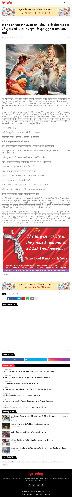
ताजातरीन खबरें (7, 365)
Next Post (66, 350)
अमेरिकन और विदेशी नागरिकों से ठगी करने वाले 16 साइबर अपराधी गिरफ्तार (32, 440)
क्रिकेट (24, 462)
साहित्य (61, 462)
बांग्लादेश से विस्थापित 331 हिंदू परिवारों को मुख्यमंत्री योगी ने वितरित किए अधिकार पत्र (27, 378)
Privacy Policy (38, 494)
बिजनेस (43, 462)
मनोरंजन (55, 462)
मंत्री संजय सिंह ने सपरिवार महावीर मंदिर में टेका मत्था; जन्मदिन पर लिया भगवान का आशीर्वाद (29, 372)
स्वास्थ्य (4, 465)
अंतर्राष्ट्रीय (11, 462)
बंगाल (36, 462)
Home (4, 21)
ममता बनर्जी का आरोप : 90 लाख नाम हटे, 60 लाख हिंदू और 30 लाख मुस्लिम (24, 407)
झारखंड (31, 462)
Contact (29, 494)
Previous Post (7, 350)
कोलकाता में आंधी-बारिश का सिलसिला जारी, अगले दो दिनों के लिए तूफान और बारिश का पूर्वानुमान (38, 448)
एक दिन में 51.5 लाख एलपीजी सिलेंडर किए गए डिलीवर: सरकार (20, 383)
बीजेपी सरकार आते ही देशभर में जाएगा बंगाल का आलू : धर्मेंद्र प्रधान (21, 395)
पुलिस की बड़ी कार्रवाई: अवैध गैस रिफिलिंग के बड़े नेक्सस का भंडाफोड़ (30, 424)
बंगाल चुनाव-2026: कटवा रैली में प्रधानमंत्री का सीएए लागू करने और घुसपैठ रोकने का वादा (28, 401)
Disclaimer (48, 494)
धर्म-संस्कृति (15, 294)
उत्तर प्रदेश (18, 462)
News (8, 21)
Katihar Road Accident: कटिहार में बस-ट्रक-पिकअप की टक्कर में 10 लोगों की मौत (27, 389)
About (23, 494)
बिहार (49, 462)
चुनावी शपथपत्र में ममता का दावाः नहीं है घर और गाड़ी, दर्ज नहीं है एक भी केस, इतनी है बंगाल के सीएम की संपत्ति (39, 417)
